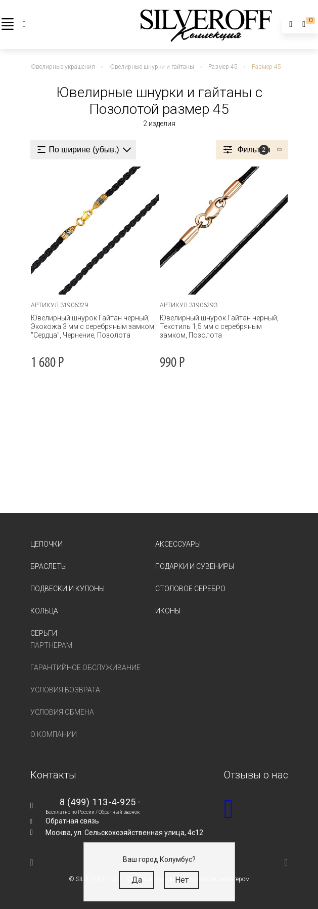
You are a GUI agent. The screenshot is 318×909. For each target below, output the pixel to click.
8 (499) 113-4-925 (98, 802)
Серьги (43, 633)
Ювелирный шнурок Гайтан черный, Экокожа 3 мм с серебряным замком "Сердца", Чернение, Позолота (92, 326)
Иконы (167, 611)
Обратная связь (72, 821)
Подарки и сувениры (194, 566)
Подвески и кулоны (67, 589)
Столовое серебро (190, 589)
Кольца (44, 611)
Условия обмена (62, 712)
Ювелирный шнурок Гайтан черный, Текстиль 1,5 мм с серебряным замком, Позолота (219, 326)
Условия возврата (65, 690)
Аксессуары (178, 544)
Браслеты (48, 566)
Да (136, 880)
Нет (182, 880)
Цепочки (46, 544)
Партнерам (51, 645)
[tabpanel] (95, 231)
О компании (53, 734)
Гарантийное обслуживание (85, 668)
